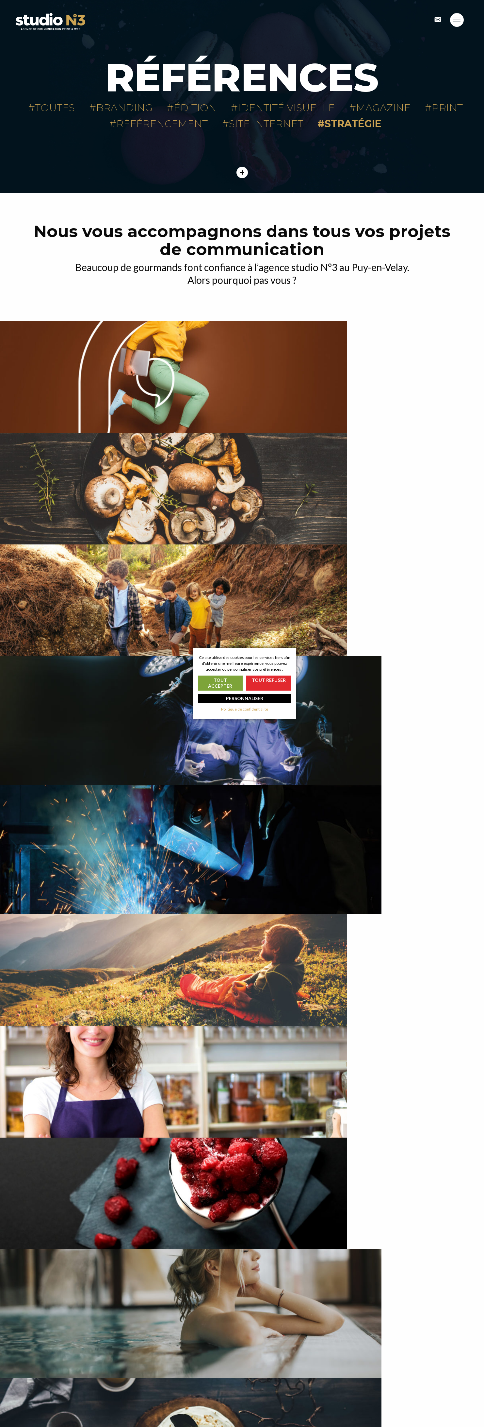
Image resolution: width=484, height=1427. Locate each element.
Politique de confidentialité (295, 1403)
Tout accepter (220, 683)
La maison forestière (363, 869)
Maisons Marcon (242, 390)
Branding (124, 108)
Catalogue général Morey (80, 1028)
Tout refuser (269, 680)
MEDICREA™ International (121, 550)
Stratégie (353, 124)
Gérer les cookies (286, 1410)
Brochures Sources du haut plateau (121, 869)
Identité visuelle (286, 108)
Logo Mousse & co (242, 1028)
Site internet (266, 124)
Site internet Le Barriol (403, 709)
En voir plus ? (242, 1306)
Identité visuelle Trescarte (403, 1028)
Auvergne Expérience (80, 709)
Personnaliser (244, 698)
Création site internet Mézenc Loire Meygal (121, 1188)
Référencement (162, 124)
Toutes (55, 108)
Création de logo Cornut (363, 550)
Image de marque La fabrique (80, 390)
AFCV (403, 390)
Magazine (383, 108)
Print (447, 108)
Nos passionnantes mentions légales (304, 1396)
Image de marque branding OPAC (363, 1188)
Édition (195, 108)
